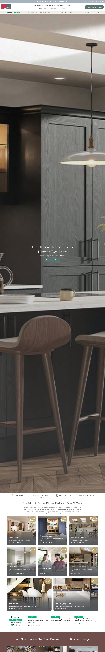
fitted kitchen (59, 507)
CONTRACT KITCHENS (89, 1)
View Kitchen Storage (46, 542)
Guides (68, 5)
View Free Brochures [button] (52, 260)
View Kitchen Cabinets (77, 542)
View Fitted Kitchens (15, 542)
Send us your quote (14, 608)
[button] (62, 8)
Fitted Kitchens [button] (37, 5)
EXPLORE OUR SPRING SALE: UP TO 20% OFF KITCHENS (52, 1)
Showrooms (53, 8)
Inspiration (60, 5)
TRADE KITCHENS (99, 1)
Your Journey (42, 8)
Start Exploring (75, 573)
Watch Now (43, 573)
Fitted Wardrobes (50, 5)
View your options (60, 608)
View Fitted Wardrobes (15, 573)
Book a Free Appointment (94, 7)
